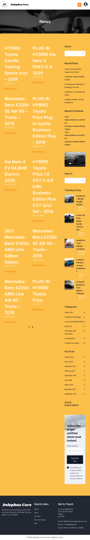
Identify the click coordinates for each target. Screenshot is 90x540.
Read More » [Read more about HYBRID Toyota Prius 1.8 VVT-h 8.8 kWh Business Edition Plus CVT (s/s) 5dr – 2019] (39, 221)
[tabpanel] (75, 159)
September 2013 (70, 394)
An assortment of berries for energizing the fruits (74, 85)
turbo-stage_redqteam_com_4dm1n (75, 118)
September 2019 (70, 375)
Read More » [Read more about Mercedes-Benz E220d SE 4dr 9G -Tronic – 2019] (11, 133)
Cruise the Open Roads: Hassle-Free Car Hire (73, 70)
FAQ (35, 523)
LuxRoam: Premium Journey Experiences (74, 100)
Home (36, 509)
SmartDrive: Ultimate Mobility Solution (74, 78)
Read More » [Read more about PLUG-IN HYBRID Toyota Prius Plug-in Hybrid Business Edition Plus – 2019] (39, 152)
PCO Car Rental (40, 520)
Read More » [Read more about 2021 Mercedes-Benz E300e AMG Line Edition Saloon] (11, 271)
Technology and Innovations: (70, 332)
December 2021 (70, 366)
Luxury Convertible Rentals (74, 322)
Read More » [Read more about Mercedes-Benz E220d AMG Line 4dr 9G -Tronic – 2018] (11, 322)
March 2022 (69, 362)
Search (68, 46)
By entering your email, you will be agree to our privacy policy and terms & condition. (76, 473)
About (36, 513)
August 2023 (69, 357)
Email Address (72, 446)
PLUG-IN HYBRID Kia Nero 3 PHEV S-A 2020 (44, 61)
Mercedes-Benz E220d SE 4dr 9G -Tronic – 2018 (45, 243)
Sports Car (68, 326)
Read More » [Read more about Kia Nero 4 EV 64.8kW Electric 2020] (11, 190)
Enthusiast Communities (73, 317)
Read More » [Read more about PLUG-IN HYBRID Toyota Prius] (39, 309)
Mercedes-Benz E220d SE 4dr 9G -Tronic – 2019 (17, 111)
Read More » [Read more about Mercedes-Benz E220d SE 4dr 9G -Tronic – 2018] (39, 265)
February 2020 (70, 371)
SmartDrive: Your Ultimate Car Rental (75, 93)
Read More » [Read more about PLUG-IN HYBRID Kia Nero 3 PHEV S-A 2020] (39, 82)
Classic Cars (69, 312)
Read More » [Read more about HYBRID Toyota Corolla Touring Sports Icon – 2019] (11, 89)
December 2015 (70, 389)
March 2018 (69, 385)
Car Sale (37, 516)
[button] (79, 5)
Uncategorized (70, 338)
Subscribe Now (75, 459)
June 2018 (68, 380)
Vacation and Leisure (72, 343)
